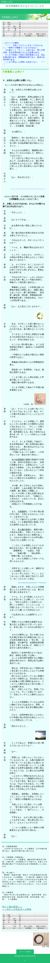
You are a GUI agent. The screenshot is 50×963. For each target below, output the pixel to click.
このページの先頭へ (25, 951)
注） (4, 846)
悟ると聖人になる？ (9, 26)
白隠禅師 (20, 459)
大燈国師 (22, 511)
